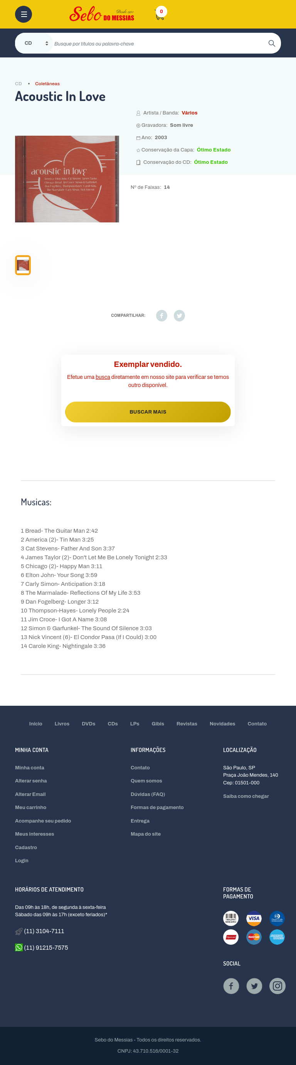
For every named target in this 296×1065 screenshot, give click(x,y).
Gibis (158, 724)
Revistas (187, 724)
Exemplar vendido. (148, 364)
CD (18, 83)
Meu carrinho (30, 807)
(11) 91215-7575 (41, 947)
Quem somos (146, 781)
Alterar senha (31, 781)
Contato (257, 724)
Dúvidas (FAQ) (148, 794)
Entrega (140, 821)
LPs (135, 724)
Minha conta (29, 768)
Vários (189, 113)
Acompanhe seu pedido (43, 821)
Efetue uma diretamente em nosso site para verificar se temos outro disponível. (148, 381)
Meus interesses (34, 834)
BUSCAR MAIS (148, 412)
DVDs (88, 724)
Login (22, 860)
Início (35, 724)
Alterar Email (30, 794)
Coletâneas (47, 83)
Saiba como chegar (246, 796)
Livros (62, 724)
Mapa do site (146, 834)
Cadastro (26, 847)
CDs (113, 724)
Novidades (222, 724)
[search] (160, 43)
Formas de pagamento (157, 807)
